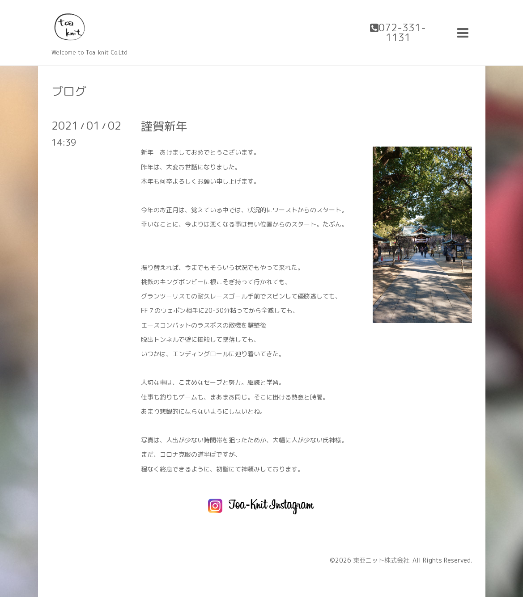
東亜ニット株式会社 (381, 560)
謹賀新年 (164, 126)
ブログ (68, 91)
